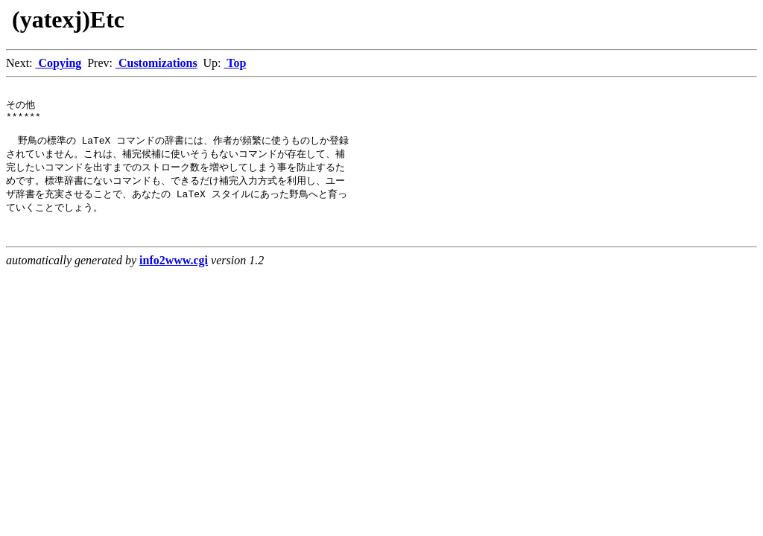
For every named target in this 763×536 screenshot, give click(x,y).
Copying (59, 63)
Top (235, 63)
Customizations (156, 63)
